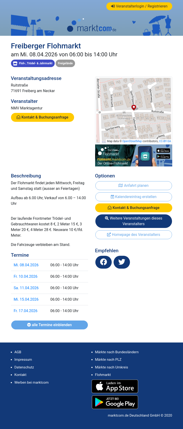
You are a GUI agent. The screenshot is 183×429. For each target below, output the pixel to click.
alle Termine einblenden (49, 325)
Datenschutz (24, 367)
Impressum (23, 359)
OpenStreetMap (132, 141)
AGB (17, 352)
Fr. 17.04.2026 (26, 311)
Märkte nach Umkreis (111, 367)
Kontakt (20, 375)
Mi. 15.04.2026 (26, 299)
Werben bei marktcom (31, 382)
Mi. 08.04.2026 (26, 265)
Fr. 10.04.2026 (26, 276)
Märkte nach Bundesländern (117, 352)
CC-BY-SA (165, 141)
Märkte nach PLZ (108, 359)
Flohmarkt (103, 375)
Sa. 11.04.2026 (26, 288)
